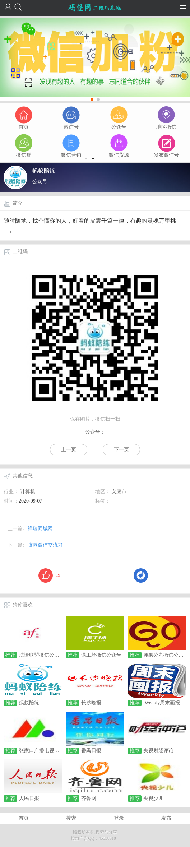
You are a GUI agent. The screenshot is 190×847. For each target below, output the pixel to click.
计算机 (27, 491)
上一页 (68, 449)
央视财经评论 (158, 750)
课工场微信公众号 (101, 655)
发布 (166, 818)
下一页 (121, 449)
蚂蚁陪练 (29, 702)
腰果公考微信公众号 (166, 655)
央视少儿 (153, 798)
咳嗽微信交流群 (45, 545)
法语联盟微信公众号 (41, 655)
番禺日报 (91, 750)
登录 (119, 818)
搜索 (71, 818)
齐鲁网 (88, 798)
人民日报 (29, 798)
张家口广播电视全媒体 (44, 750)
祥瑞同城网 (40, 528)
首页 (24, 818)
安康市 (118, 491)
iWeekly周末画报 (161, 702)
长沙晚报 (91, 702)
